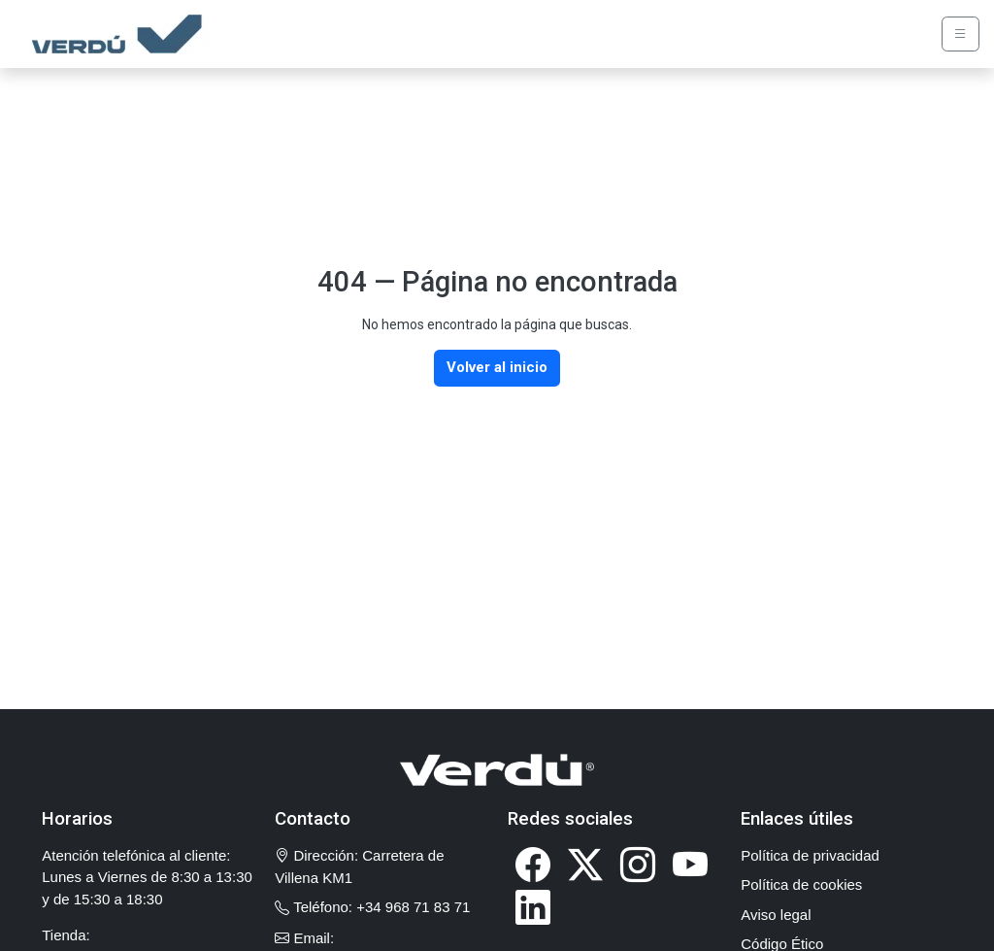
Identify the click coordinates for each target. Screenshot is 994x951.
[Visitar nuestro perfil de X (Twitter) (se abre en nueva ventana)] (585, 864)
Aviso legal (776, 914)
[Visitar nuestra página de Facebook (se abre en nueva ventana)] (532, 864)
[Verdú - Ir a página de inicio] (112, 34)
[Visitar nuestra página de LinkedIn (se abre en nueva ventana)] (532, 906)
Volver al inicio (497, 367)
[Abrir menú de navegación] (961, 34)
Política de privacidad (810, 855)
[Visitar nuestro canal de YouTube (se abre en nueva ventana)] (690, 864)
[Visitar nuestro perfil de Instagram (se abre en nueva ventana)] (637, 864)
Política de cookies (801, 884)
